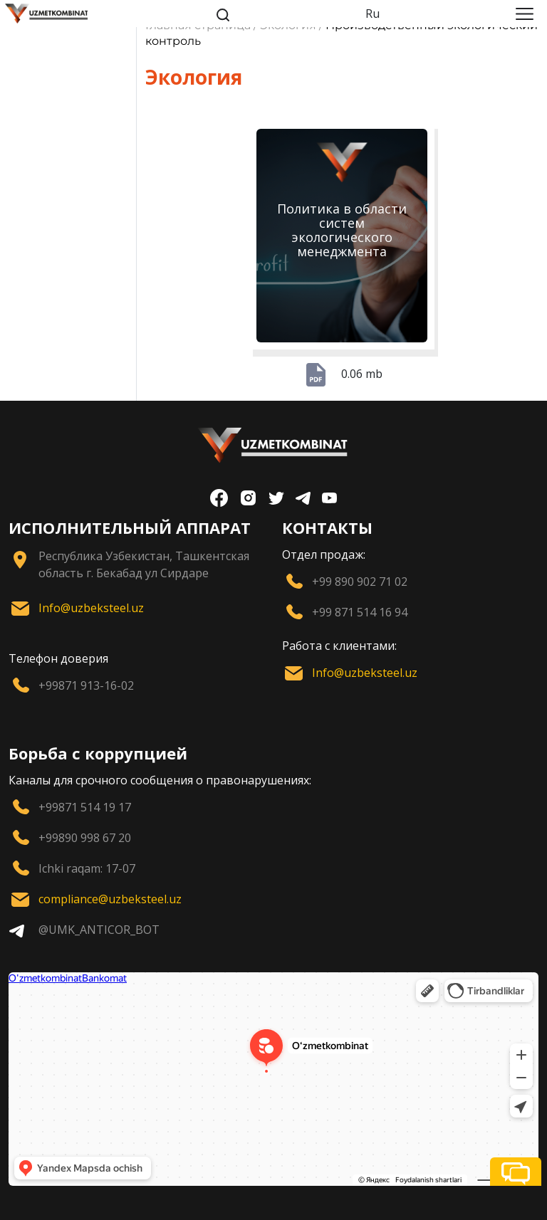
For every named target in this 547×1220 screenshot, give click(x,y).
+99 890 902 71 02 (359, 581)
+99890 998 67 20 (84, 838)
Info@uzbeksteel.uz (91, 608)
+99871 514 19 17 (84, 807)
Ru (372, 13)
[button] (515, 1171)
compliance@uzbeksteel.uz (110, 899)
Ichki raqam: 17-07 (86, 868)
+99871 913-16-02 (86, 685)
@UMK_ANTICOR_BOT (99, 929)
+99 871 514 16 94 (359, 612)
